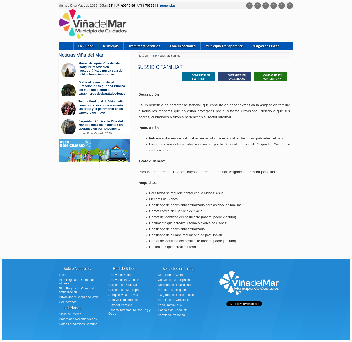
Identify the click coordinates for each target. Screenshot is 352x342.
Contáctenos (67, 302)
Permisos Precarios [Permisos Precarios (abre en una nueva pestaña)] (171, 315)
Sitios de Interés (70, 314)
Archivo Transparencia (123, 300)
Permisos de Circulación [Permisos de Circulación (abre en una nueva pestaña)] (174, 300)
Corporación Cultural (122, 285)
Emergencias (166, 5)
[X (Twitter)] (265, 5)
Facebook (233, 77)
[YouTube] (281, 5)
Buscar (288, 46)
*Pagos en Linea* (266, 46)
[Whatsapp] (249, 5)
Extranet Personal (120, 305)
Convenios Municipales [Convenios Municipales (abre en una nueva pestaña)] (174, 280)
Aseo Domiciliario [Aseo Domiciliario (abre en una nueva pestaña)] (170, 305)
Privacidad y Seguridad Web (78, 297)
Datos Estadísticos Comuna (78, 324)
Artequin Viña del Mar (123, 295)
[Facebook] (257, 5)
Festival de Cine (119, 275)
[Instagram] (273, 5)
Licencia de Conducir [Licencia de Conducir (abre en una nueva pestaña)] (172, 310)
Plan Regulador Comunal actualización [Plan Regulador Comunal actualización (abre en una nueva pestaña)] (76, 290)
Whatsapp (269, 77)
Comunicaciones (183, 46)
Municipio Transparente (224, 46)
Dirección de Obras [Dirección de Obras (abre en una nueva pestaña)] (171, 275)
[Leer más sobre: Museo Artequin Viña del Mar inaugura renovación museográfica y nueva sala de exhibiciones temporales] (94, 71)
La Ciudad (86, 46)
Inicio (66, 46)
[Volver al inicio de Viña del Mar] (249, 298)
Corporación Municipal (123, 290)
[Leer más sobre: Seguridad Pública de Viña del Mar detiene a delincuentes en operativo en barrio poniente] (94, 127)
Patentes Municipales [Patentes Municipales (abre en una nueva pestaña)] (172, 290)
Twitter (197, 77)
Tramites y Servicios (144, 46)
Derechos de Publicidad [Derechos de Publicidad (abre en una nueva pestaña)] (174, 285)
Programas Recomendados (78, 319)
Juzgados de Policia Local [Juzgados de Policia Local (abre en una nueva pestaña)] (176, 295)
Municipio (111, 46)
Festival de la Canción (123, 280)
